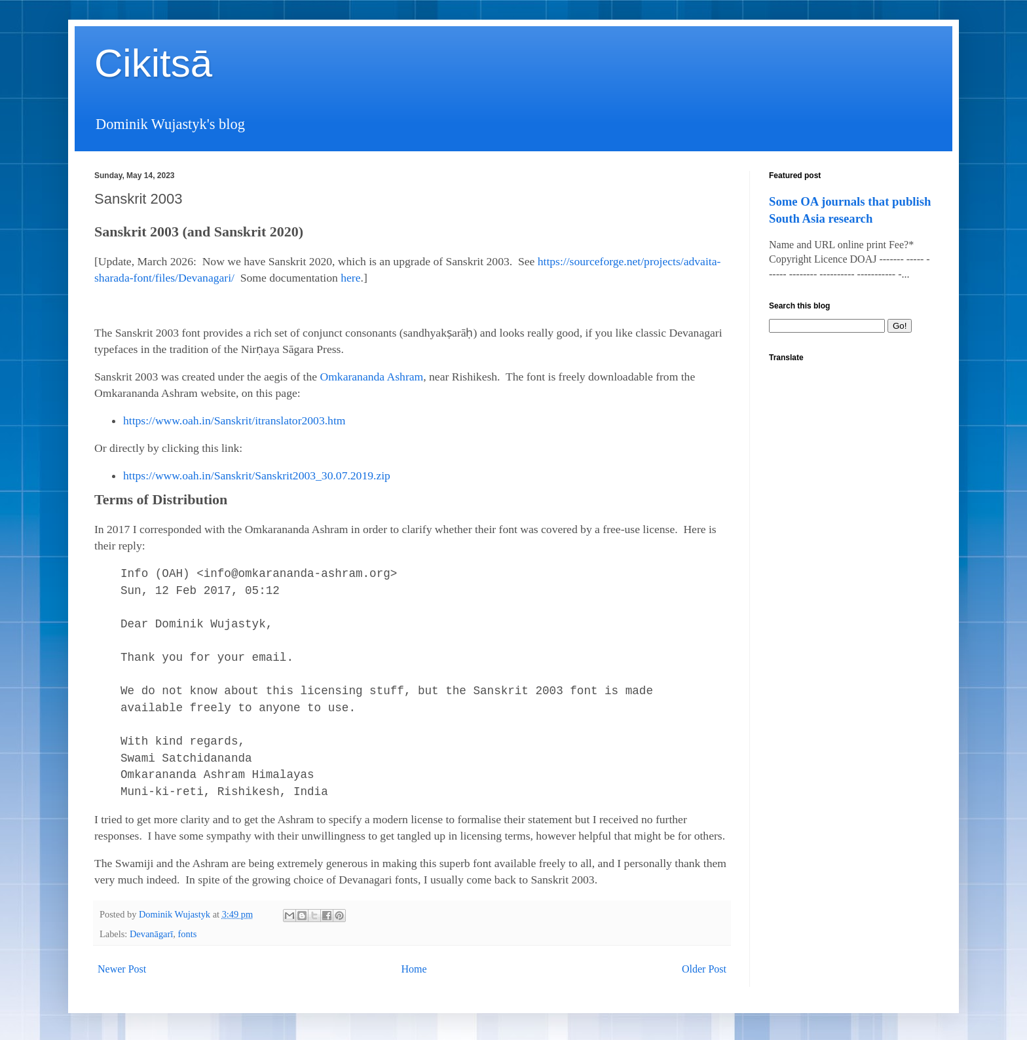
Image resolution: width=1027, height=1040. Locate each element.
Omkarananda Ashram (371, 376)
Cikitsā (153, 63)
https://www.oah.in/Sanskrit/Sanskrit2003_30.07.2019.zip (256, 475)
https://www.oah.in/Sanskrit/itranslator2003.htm (234, 420)
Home (414, 969)
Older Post (704, 969)
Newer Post (122, 969)
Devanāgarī (151, 934)
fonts (187, 934)
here (350, 277)
